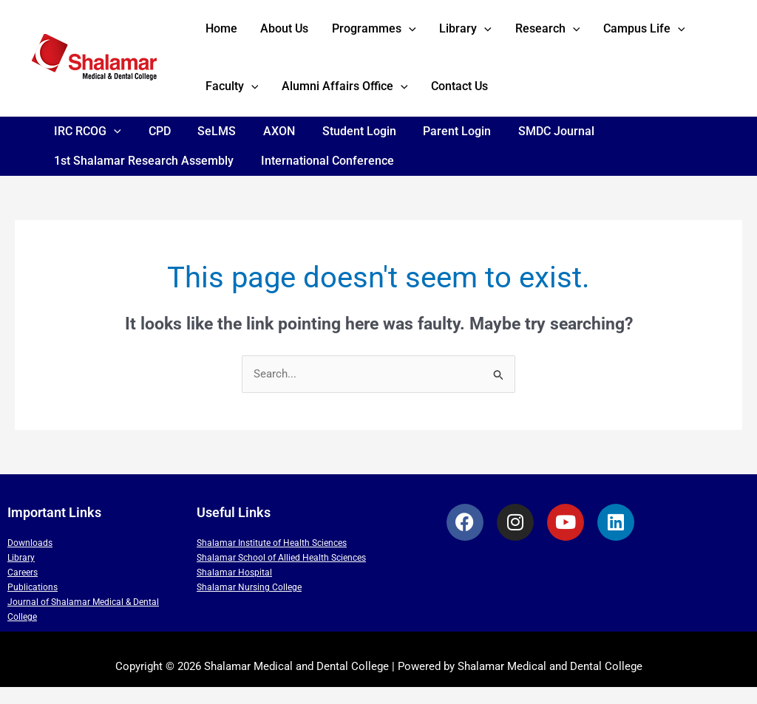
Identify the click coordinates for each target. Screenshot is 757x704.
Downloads (29, 561)
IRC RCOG (86, 148)
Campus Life (597, 33)
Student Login (344, 148)
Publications (32, 605)
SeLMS (208, 148)
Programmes (352, 33)
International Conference (322, 178)
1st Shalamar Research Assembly (142, 178)
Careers (22, 590)
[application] (387, 33)
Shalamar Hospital (234, 590)
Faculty (678, 33)
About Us (272, 33)
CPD (154, 148)
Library (436, 33)
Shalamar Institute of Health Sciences (272, 561)
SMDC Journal (534, 148)
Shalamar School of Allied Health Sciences (281, 575)
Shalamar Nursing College (249, 605)
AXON (267, 148)
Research (508, 33)
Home (217, 33)
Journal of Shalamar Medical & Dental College (83, 627)
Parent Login (438, 148)
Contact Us (370, 99)
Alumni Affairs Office (264, 100)
